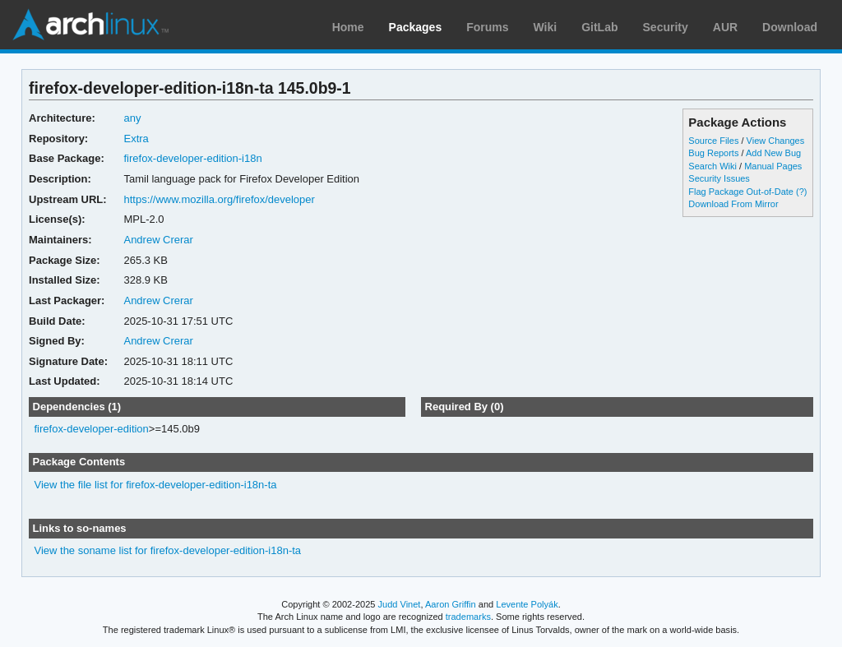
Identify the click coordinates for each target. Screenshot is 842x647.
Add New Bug (773, 153)
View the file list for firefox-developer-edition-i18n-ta (156, 484)
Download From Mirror (733, 204)
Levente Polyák (526, 604)
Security (665, 27)
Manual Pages (773, 166)
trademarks (468, 617)
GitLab (599, 27)
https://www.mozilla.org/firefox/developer (218, 199)
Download (789, 27)
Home (348, 27)
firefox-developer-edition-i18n (192, 158)
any (132, 118)
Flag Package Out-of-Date (740, 191)
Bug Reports (713, 153)
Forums (487, 27)
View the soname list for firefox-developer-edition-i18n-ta (168, 550)
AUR (725, 27)
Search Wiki (712, 166)
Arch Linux (90, 24)
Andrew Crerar (157, 239)
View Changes (776, 141)
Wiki (545, 27)
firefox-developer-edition (92, 429)
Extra (135, 138)
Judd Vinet (399, 604)
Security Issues (718, 178)
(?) (801, 191)
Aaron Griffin (450, 604)
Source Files (713, 141)
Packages (415, 27)
